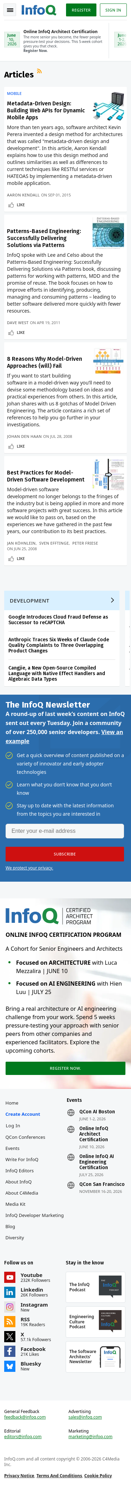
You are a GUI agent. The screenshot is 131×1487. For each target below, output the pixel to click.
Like (21, 204)
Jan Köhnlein (21, 543)
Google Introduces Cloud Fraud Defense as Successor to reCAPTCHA (58, 620)
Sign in (113, 10)
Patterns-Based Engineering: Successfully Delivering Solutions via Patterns (44, 238)
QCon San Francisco (102, 1184)
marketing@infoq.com (90, 1437)
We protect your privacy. (29, 868)
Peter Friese (85, 543)
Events (13, 1148)
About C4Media (22, 1193)
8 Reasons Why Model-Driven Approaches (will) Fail (44, 362)
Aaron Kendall (23, 194)
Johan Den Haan (24, 436)
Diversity (15, 1237)
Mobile (14, 93)
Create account (23, 1114)
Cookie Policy (98, 1476)
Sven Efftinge (54, 543)
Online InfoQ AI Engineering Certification (96, 1162)
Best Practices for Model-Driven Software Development (46, 476)
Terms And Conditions (59, 1476)
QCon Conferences (25, 1137)
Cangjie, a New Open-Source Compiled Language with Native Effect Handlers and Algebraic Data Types (56, 673)
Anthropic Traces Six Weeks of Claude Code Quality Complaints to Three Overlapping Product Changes (58, 645)
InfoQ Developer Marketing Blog (35, 1221)
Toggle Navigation (10, 10)
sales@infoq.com (85, 1417)
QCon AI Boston (97, 1112)
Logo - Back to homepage (39, 9)
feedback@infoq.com (25, 1417)
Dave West (18, 322)
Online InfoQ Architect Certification (93, 1134)
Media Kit (16, 1204)
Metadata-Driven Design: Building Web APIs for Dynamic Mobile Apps (46, 110)
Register (81, 10)
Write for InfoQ (22, 1159)
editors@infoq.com (23, 1437)
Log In (13, 1125)
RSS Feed (40, 72)
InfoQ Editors (20, 1170)
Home (12, 1103)
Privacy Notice (19, 1476)
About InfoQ (19, 1182)
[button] (65, 854)
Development (29, 600)
